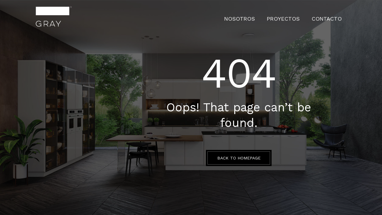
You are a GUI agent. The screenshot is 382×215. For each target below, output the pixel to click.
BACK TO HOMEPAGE (239, 158)
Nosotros (258, 16)
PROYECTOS (294, 16)
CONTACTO (330, 16)
